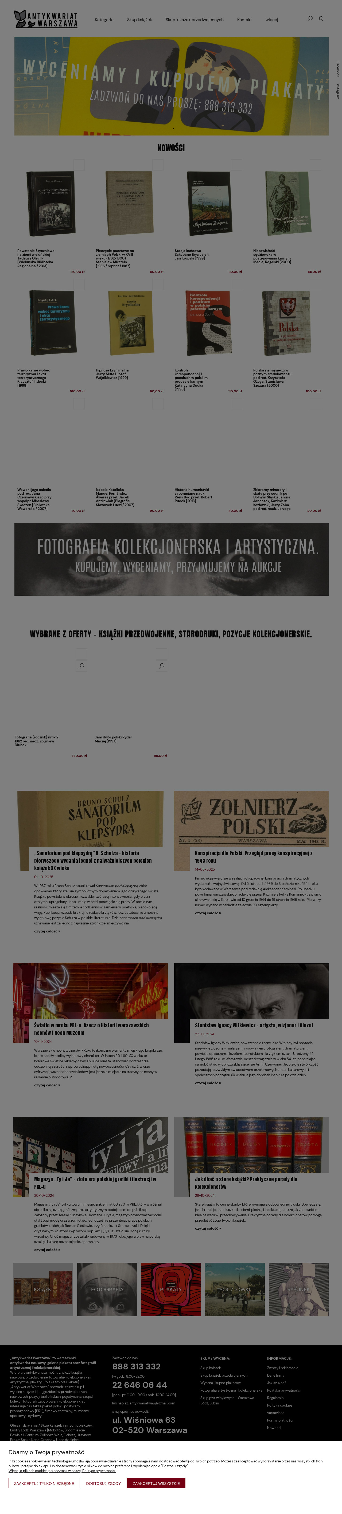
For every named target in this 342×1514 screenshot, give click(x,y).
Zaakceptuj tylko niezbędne (44, 1483)
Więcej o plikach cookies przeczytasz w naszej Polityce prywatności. (62, 1471)
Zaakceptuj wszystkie (156, 1483)
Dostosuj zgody (103, 1483)
